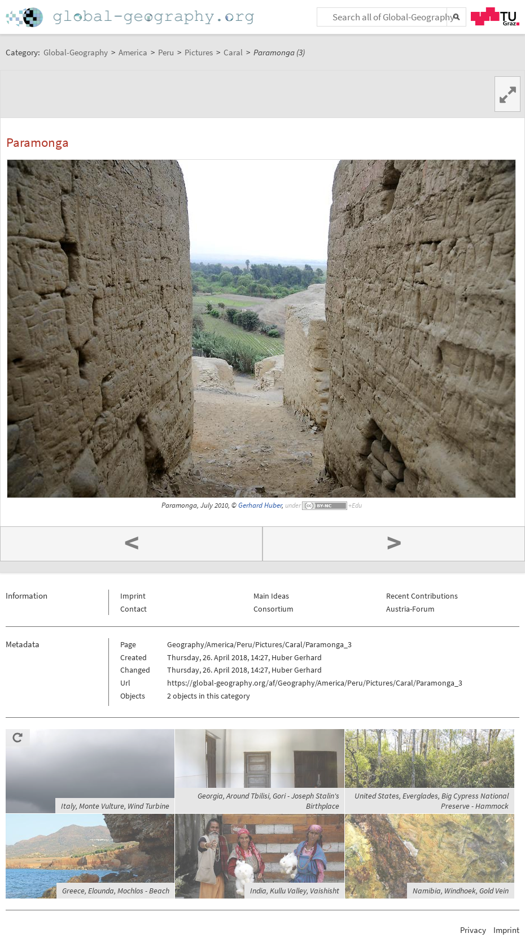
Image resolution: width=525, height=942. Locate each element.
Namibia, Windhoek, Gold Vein (461, 891)
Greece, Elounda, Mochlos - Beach (115, 891)
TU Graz (495, 16)
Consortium (273, 609)
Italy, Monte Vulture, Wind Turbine (115, 806)
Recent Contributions (422, 596)
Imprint (133, 596)
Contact (133, 609)
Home (131, 17)
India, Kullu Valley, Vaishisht (294, 891)
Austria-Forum (410, 609)
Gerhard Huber (260, 505)
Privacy (473, 929)
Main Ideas (271, 596)
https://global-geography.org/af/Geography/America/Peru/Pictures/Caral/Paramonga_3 (314, 683)
